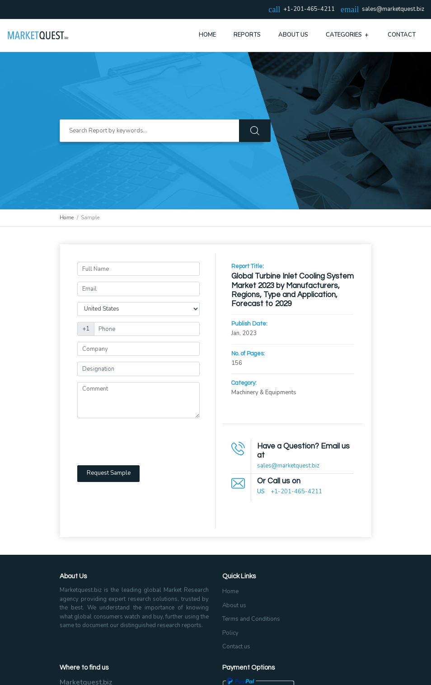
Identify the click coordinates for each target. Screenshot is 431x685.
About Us (293, 35)
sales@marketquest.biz (393, 9)
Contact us (236, 646)
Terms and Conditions (251, 619)
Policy (230, 633)
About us (234, 605)
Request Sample (109, 473)
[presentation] (146, 441)
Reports (247, 35)
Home (207, 35)
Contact (402, 35)
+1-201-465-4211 (296, 491)
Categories (348, 35)
